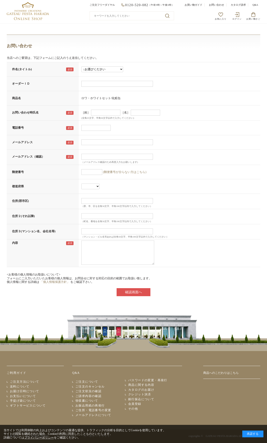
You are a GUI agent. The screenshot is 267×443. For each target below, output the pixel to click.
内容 (15, 242)
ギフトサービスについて (28, 405)
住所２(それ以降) (23, 216)
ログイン (237, 19)
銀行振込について (141, 399)
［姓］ (85, 112)
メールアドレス (22, 142)
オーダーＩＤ (21, 83)
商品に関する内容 (141, 384)
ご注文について (86, 381)
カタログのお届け (141, 389)
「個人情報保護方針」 (55, 282)
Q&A (255, 4)
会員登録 (134, 403)
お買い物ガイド (193, 4)
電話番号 (18, 127)
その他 (133, 408)
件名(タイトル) (22, 69)
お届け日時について (24, 391)
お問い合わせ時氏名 (25, 112)
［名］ (125, 112)
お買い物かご (253, 19)
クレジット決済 (139, 394)
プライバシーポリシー (39, 437)
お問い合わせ (216, 4)
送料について (19, 386)
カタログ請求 (238, 4)
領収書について (86, 400)
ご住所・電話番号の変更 (93, 410)
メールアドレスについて (93, 415)
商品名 (16, 98)
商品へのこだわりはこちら (221, 372)
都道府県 (18, 186)
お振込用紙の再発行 (90, 405)
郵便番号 (18, 172)
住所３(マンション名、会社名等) (33, 231)
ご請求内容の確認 (88, 396)
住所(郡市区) (20, 201)
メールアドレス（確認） (28, 156)
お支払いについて (23, 396)
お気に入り (220, 19)
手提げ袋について (23, 400)
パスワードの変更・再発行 (147, 380)
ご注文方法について (24, 381)
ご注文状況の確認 (88, 391)
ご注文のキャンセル (90, 386)
